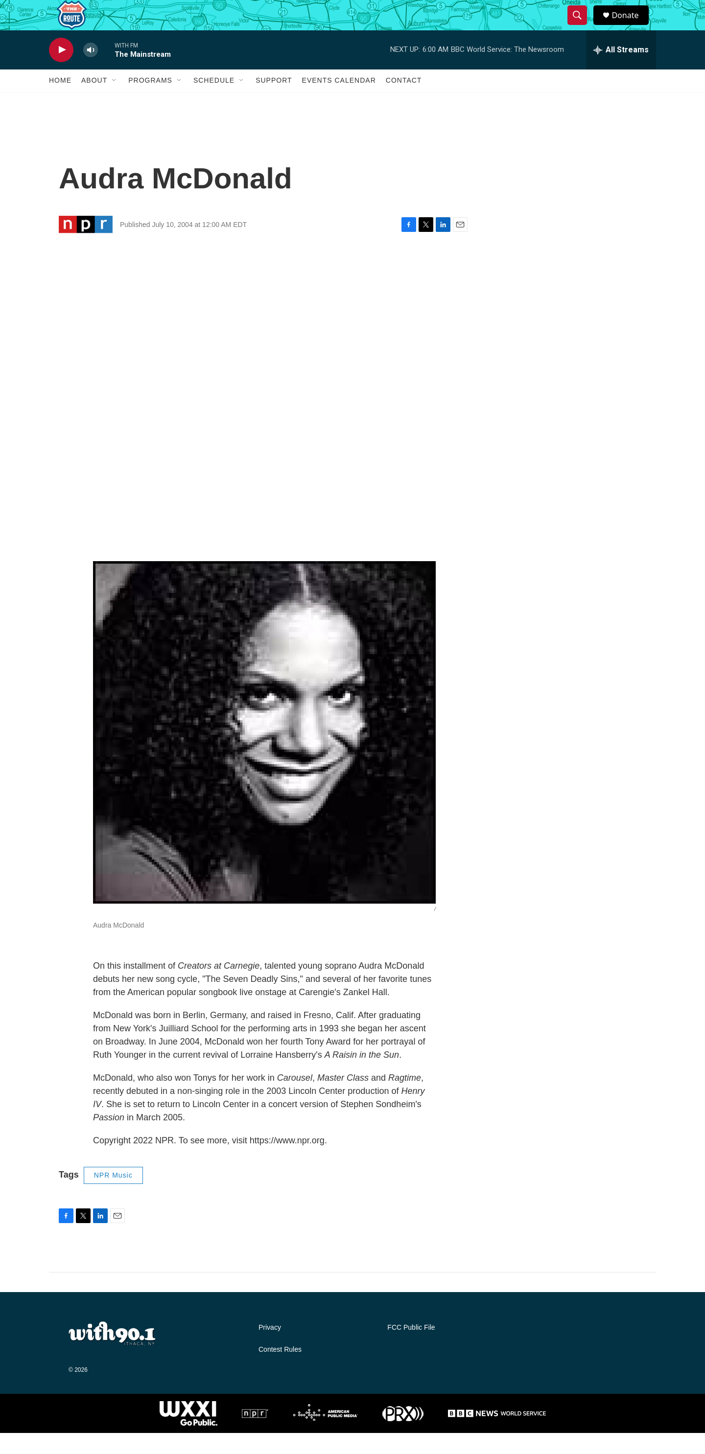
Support (274, 102)
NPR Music (113, 1196)
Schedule (214, 102)
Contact (404, 102)
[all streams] (621, 71)
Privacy (269, 1348)
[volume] (90, 71)
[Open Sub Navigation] (114, 102)
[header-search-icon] (581, 26)
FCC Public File (411, 1348)
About (94, 102)
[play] (61, 71)
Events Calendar (339, 102)
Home (60, 102)
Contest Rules (280, 1370)
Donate (631, 26)
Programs (150, 102)
